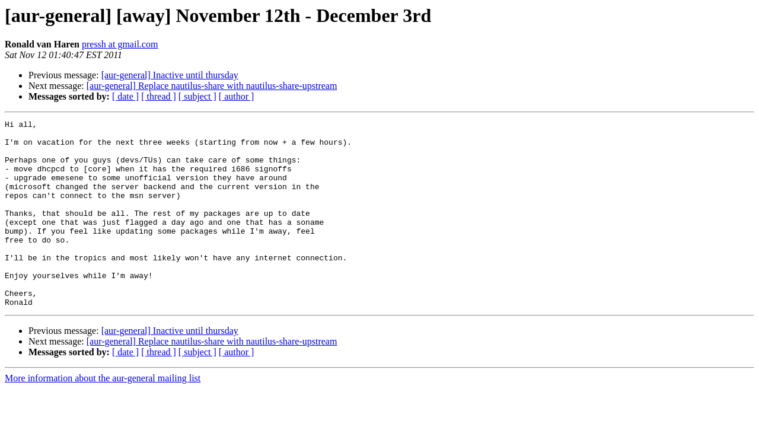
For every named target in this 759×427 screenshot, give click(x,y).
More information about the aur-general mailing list (102, 415)
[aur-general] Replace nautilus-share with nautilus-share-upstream (212, 86)
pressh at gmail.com (120, 44)
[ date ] (125, 96)
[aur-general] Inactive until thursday (169, 75)
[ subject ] (197, 96)
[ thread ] (158, 96)
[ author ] (236, 96)
